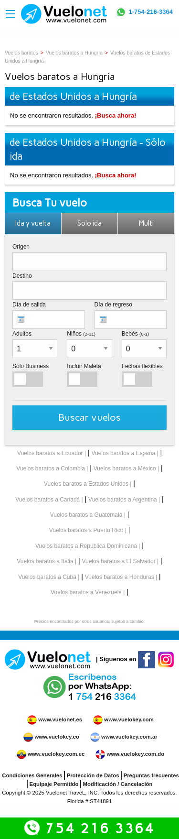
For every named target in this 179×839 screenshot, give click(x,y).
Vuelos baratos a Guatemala (86, 515)
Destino (22, 275)
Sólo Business (30, 366)
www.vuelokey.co (56, 737)
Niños (81, 333)
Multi (146, 223)
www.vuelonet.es (60, 719)
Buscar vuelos (89, 417)
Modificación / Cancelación (118, 784)
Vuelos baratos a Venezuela (86, 592)
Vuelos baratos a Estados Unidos (86, 483)
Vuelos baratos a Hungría (74, 52)
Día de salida (29, 304)
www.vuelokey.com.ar (129, 737)
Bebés (135, 333)
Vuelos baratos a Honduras (119, 577)
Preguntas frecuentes (151, 775)
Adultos (22, 333)
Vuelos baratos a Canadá (47, 499)
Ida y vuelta (33, 223)
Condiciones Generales (32, 775)
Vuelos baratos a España (123, 453)
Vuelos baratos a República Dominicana (86, 546)
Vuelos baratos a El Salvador (118, 561)
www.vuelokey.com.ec (56, 754)
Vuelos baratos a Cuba (47, 577)
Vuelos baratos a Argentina (122, 499)
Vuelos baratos (21, 52)
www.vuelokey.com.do (136, 754)
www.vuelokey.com (129, 719)
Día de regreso (113, 304)
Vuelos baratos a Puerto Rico (86, 530)
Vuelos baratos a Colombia (50, 468)
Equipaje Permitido (54, 784)
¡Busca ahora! (116, 115)
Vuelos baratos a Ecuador (50, 453)
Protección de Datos (93, 775)
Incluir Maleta (84, 366)
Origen (21, 246)
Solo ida (89, 223)
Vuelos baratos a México (125, 468)
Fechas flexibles (142, 366)
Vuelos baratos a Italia (45, 561)
